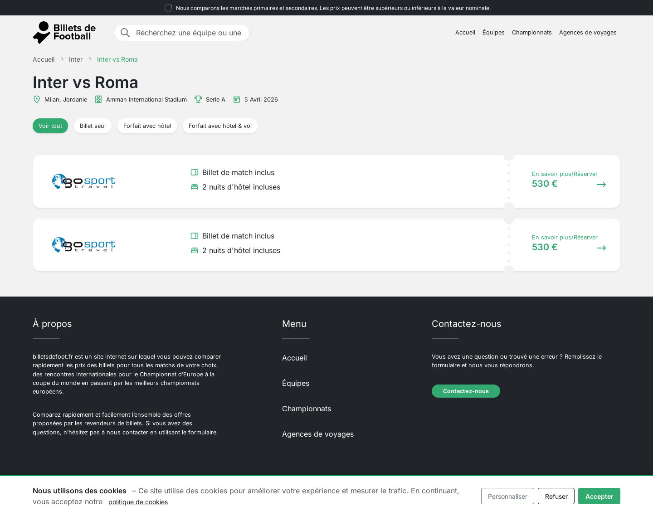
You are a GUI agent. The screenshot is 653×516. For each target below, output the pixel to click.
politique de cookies (138, 502)
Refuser (556, 496)
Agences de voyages (588, 32)
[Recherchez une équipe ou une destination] (190, 32)
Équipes (493, 32)
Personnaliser (507, 496)
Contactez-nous (466, 391)
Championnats (532, 32)
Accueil (465, 32)
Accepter (599, 496)
